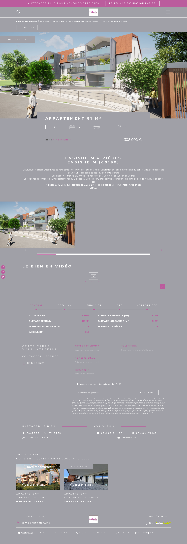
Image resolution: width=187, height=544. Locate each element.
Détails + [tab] (64, 307)
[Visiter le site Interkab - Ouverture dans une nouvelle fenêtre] (163, 523)
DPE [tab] (119, 307)
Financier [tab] (94, 307)
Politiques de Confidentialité (105, 413)
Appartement (93, 21)
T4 (104, 21)
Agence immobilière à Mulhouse (33, 21)
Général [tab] (36, 307)
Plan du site (101, 533)
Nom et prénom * (87, 346)
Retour (27, 27)
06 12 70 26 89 (36, 363)
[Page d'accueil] (93, 12)
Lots (55, 21)
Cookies (152, 533)
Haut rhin (65, 21)
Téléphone (129, 346)
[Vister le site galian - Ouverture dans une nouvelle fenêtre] (150, 523)
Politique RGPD (142, 533)
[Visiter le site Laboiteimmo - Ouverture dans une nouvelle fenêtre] (25, 533)
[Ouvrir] (18, 12)
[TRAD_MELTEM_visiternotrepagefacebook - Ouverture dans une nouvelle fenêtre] (3, 267)
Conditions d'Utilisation (125, 413)
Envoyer (146, 392)
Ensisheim (79, 21)
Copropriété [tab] (147, 307)
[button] (160, 250)
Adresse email (85, 358)
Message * (82, 370)
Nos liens (131, 533)
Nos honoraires (90, 533)
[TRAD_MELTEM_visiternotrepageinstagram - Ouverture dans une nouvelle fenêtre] (3, 272)
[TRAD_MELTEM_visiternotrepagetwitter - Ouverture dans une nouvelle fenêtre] (3, 277)
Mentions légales (114, 533)
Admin (124, 533)
